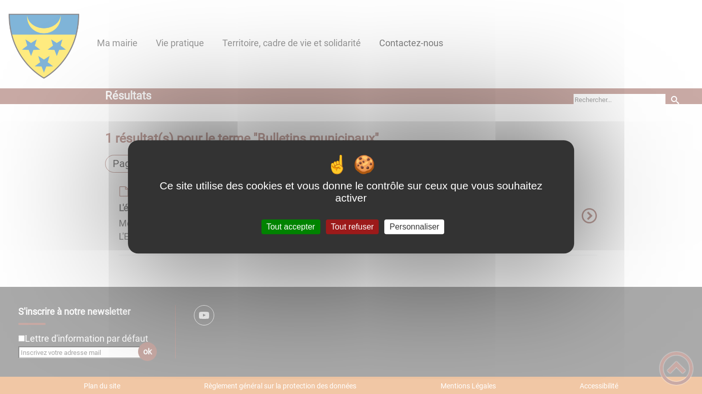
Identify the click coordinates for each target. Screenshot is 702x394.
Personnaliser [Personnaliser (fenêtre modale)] (415, 226)
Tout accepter (290, 226)
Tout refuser (352, 226)
